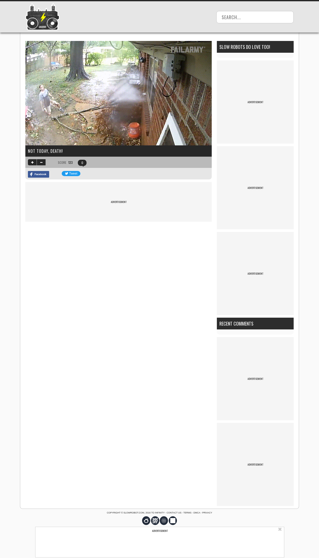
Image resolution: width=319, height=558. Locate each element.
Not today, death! (45, 151)
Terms (187, 512)
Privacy (207, 512)
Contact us (174, 512)
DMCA (197, 512)
